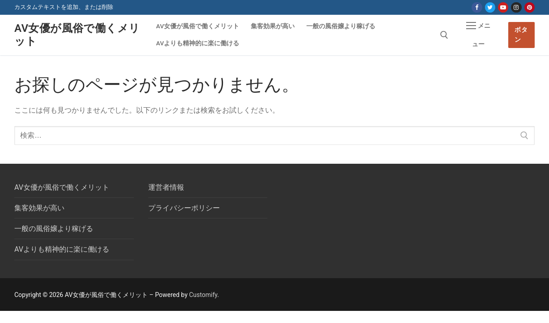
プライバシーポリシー (184, 208)
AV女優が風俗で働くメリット (77, 35)
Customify (203, 294)
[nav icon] (478, 35)
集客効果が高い (39, 208)
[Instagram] (516, 7)
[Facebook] (477, 7)
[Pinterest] (529, 7)
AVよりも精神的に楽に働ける (61, 249)
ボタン (521, 34)
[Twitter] (490, 7)
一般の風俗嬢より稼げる (53, 228)
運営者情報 (166, 187)
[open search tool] (444, 35)
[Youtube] (503, 7)
